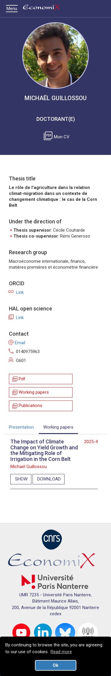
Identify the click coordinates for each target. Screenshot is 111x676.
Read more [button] (61, 651)
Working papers (30, 392)
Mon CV (58, 137)
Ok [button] (55, 665)
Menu (13, 8)
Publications (27, 406)
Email (17, 342)
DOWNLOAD (49, 479)
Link (16, 292)
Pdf (18, 379)
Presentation (21, 427)
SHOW (21, 479)
